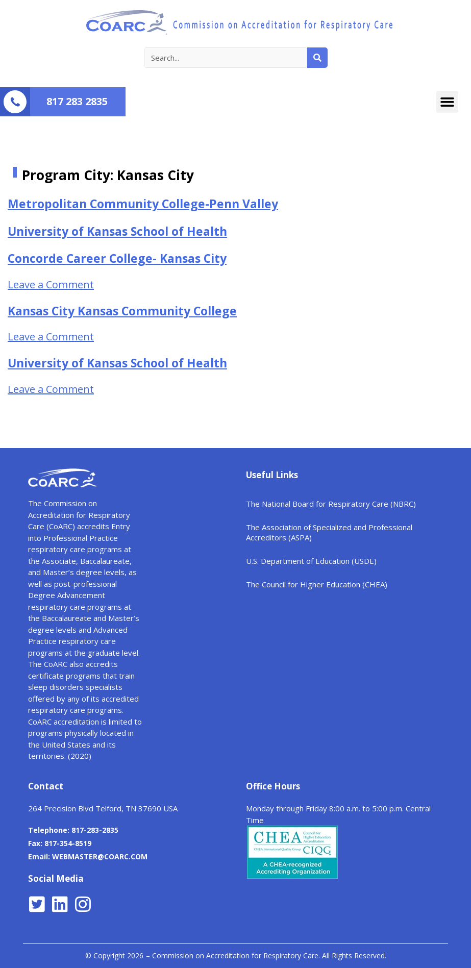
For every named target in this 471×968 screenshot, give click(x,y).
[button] (447, 102)
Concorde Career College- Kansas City (117, 258)
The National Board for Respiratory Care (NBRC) (331, 504)
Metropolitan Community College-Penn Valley (143, 203)
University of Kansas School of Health (117, 231)
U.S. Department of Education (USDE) (311, 561)
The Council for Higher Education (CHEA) (316, 584)
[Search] (317, 57)
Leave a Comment (51, 284)
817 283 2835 (77, 101)
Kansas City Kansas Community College (122, 311)
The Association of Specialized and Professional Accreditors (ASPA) (329, 532)
